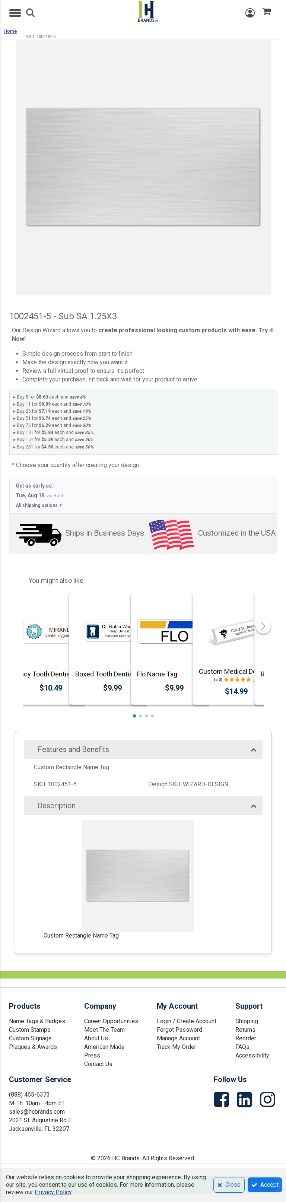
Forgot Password (179, 1029)
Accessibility (252, 1055)
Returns (245, 1029)
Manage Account (178, 1038)
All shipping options (39, 505)
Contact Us (98, 1064)
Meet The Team (104, 1029)
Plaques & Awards (33, 1046)
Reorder (245, 1038)
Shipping (246, 1021)
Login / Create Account (186, 1021)
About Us (96, 1038)
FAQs (242, 1046)
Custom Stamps (30, 1029)
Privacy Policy (53, 1192)
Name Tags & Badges (37, 1021)
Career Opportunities (111, 1021)
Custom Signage (30, 1038)
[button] (134, 715)
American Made (104, 1046)
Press (92, 1055)
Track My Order (176, 1046)
